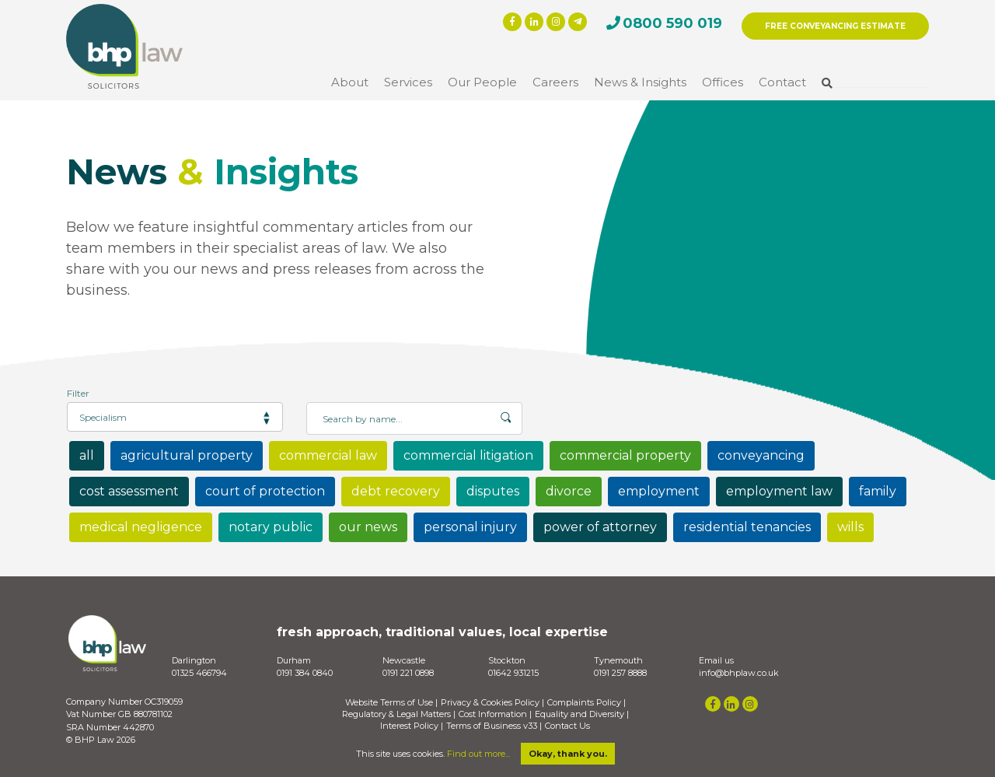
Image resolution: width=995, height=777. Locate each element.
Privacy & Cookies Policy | (492, 702)
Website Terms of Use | (391, 702)
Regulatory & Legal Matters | (399, 714)
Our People (482, 82)
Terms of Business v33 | (494, 726)
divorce (569, 491)
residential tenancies (747, 527)
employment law (779, 491)
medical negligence (140, 527)
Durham (294, 660)
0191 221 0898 (408, 672)
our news (368, 527)
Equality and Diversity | (582, 714)
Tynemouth (618, 660)
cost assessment (129, 491)
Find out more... (478, 753)
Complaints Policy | (586, 702)
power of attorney (600, 527)
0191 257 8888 (620, 672)
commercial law (328, 455)
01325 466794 (199, 672)
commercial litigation (468, 455)
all (86, 455)
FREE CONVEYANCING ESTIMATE (835, 26)
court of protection (265, 491)
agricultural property (186, 455)
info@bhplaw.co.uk (739, 672)
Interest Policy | (411, 726)
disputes (492, 491)
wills (850, 527)
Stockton (506, 660)
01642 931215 (513, 672)
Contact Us (567, 726)
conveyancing (761, 455)
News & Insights (640, 82)
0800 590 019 (672, 23)
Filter (78, 393)
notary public (270, 527)
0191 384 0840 (305, 672)
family (877, 491)
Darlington (194, 660)
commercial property (625, 455)
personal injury (470, 527)
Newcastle (403, 660)
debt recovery (395, 491)
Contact (782, 82)
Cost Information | (495, 714)
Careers (555, 82)
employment (659, 491)
